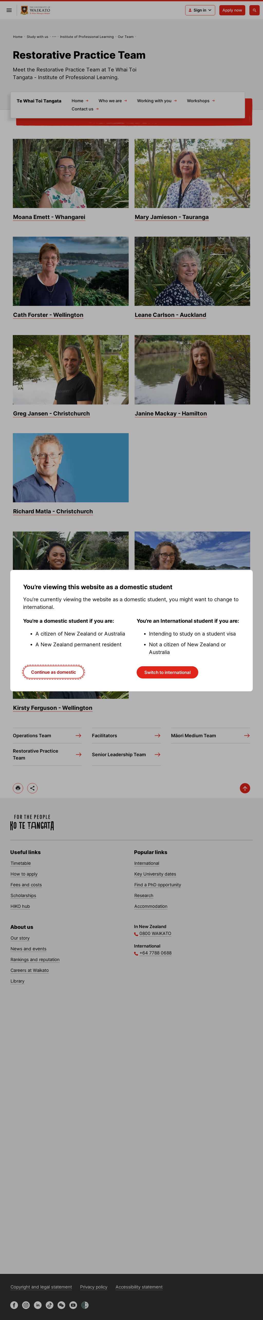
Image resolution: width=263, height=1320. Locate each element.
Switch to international (167, 672)
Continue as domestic (53, 671)
